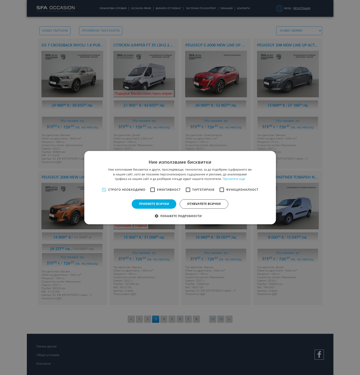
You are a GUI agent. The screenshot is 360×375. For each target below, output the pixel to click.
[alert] (180, 187)
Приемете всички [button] (154, 204)
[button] (180, 215)
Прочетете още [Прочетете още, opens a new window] (234, 179)
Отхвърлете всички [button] (204, 204)
